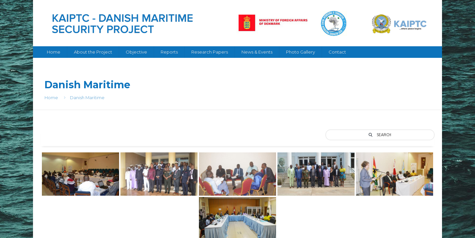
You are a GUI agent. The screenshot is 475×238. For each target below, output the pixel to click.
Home (51, 97)
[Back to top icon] (428, 219)
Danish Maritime (87, 97)
